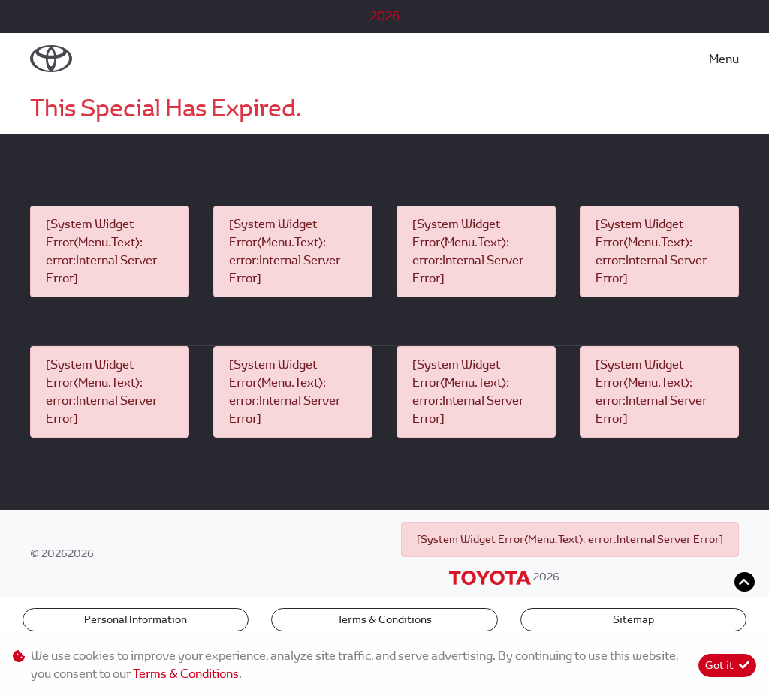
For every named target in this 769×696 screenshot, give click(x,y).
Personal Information (135, 619)
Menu (724, 59)
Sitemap (633, 619)
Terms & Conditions (384, 619)
